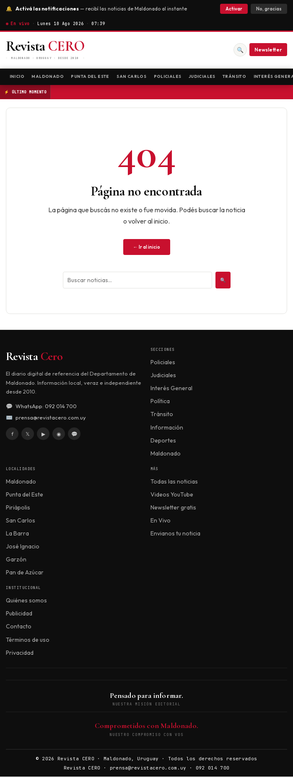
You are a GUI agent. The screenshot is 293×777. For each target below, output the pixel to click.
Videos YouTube (171, 495)
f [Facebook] (12, 434)
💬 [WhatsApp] (74, 434)
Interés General (171, 388)
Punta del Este (91, 76)
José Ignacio (22, 547)
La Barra (17, 534)
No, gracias (269, 9)
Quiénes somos (26, 601)
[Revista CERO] (45, 50)
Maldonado (48, 76)
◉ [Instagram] (59, 434)
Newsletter (268, 49)
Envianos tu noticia (175, 534)
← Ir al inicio (146, 247)
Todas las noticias (174, 482)
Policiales (172, 76)
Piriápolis (18, 508)
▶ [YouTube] (43, 434)
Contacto (18, 627)
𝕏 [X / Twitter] (28, 434)
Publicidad (19, 613)
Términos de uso (27, 640)
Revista (34, 357)
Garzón (16, 559)
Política (160, 401)
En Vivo (160, 521)
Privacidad (20, 653)
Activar (234, 9)
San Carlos (134, 76)
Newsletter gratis (173, 508)
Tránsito (241, 76)
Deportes (163, 441)
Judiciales (208, 76)
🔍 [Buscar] (240, 49)
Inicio (17, 76)
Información (166, 428)
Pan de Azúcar (25, 572)
